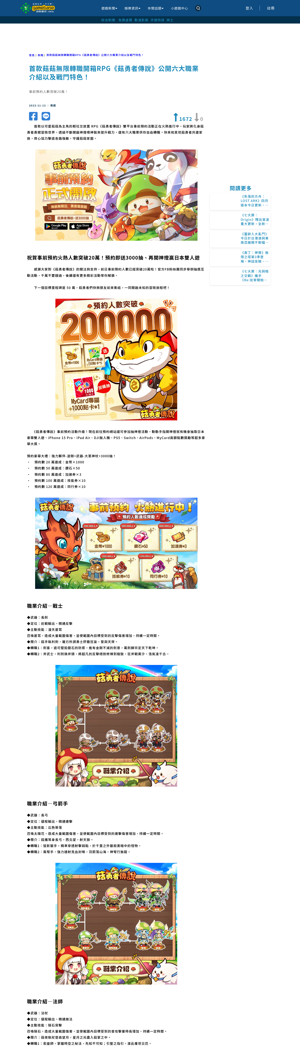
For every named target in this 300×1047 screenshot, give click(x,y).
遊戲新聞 (109, 8)
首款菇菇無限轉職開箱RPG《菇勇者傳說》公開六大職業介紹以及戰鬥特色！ (95, 55)
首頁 (32, 55)
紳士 (170, 19)
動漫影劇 (141, 19)
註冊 (271, 8)
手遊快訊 (158, 19)
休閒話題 (156, 8)
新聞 (40, 55)
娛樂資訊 (132, 8)
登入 (249, 8)
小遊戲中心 (179, 8)
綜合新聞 (108, 19)
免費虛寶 (125, 19)
